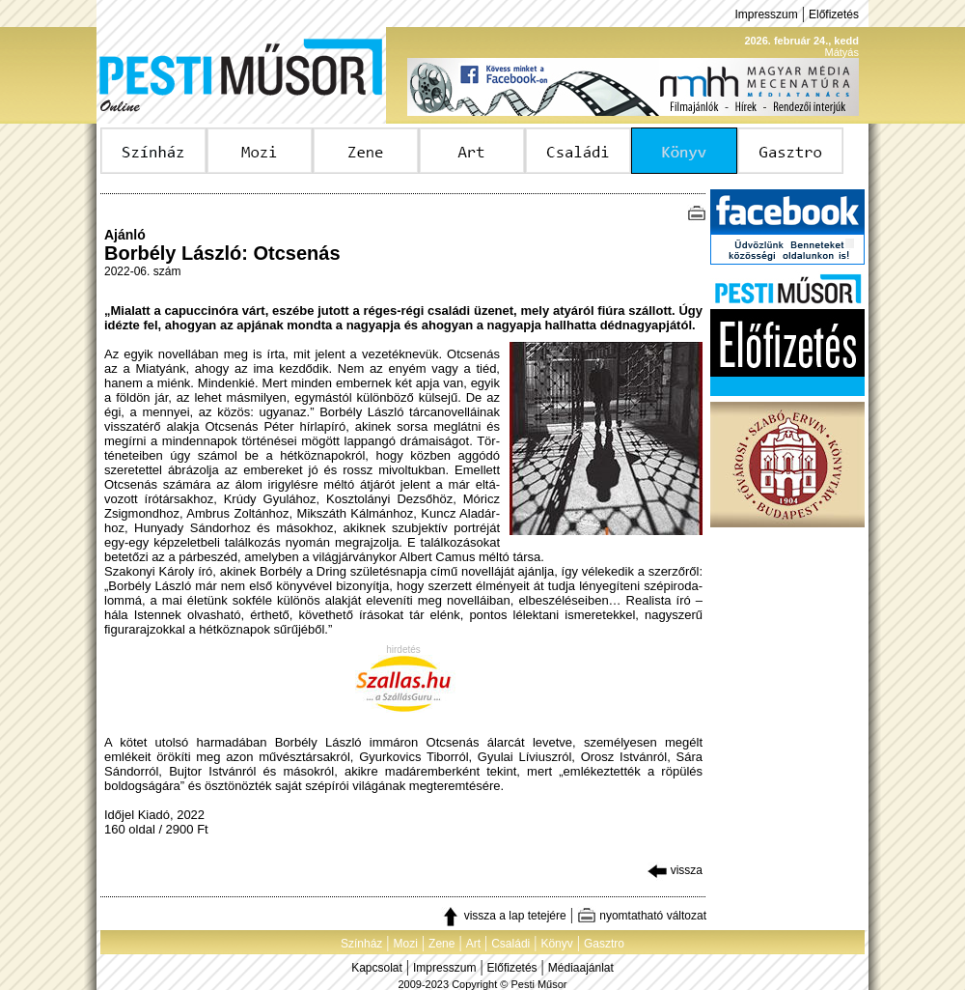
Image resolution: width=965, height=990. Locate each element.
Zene (441, 943)
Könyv (556, 943)
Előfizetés (834, 14)
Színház (361, 943)
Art (473, 943)
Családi (510, 943)
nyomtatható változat (641, 915)
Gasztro (604, 943)
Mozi (406, 943)
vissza (675, 870)
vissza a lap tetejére (503, 915)
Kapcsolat (376, 968)
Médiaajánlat (581, 968)
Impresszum (765, 14)
